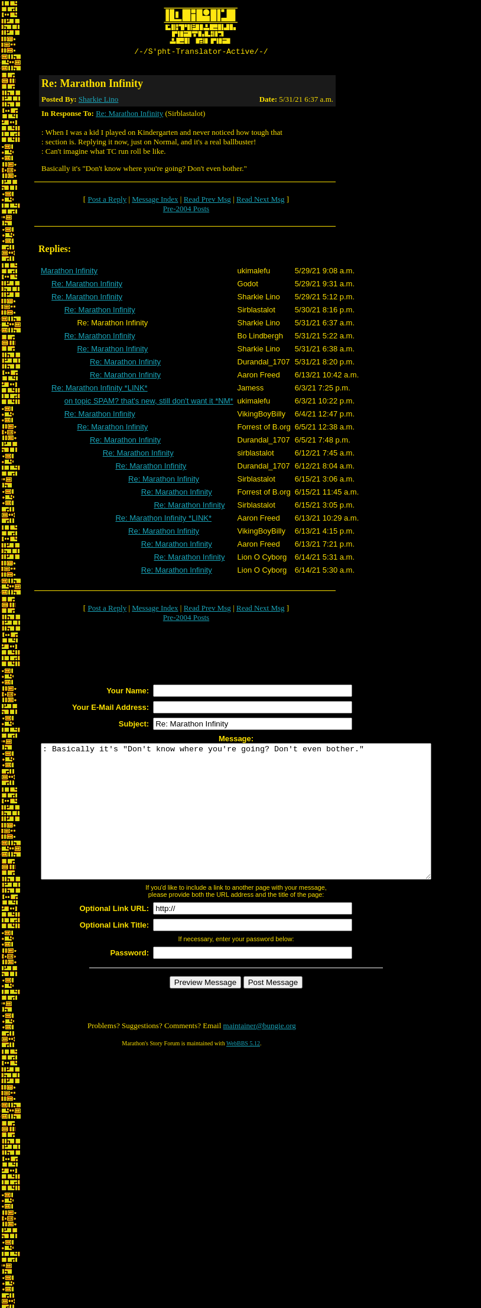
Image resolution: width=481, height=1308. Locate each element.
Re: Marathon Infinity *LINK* (99, 389)
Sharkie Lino (99, 100)
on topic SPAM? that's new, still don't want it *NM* (148, 402)
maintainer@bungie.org (259, 1053)
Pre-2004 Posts (186, 210)
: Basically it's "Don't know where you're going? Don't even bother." (260, 826)
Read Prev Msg (207, 200)
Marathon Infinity (69, 272)
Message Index (155, 200)
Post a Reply (106, 200)
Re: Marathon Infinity (129, 115)
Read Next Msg (260, 200)
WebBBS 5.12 (243, 1071)
